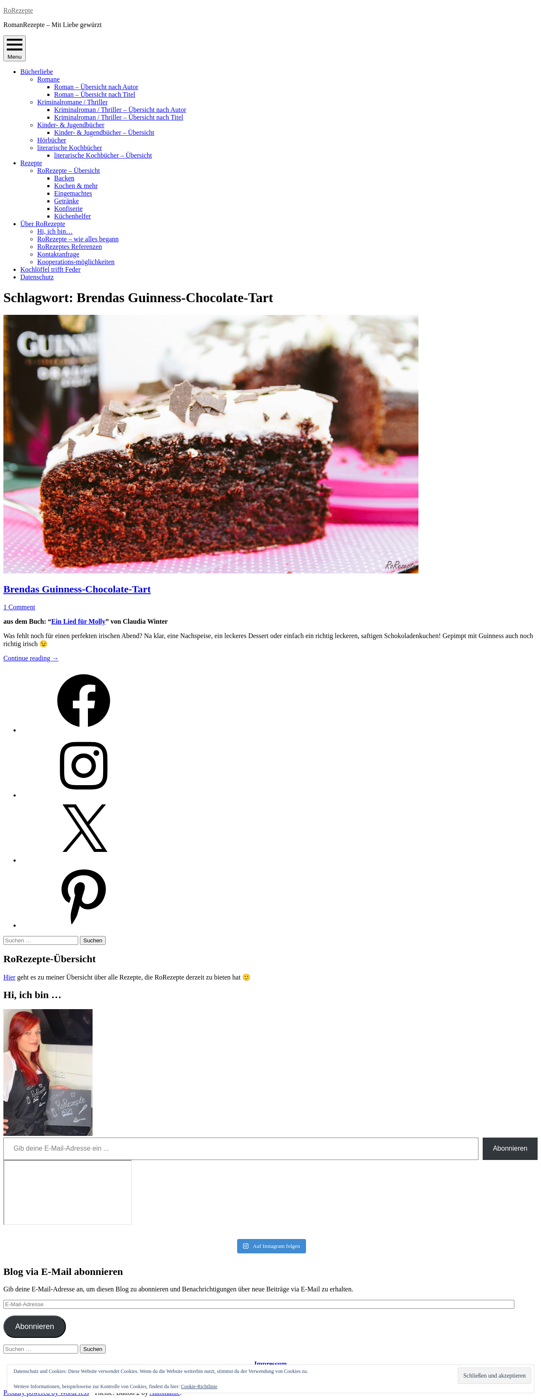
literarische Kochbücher (69, 147)
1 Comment (19, 607)
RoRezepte (18, 10)
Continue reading (31, 658)
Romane (48, 79)
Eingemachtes (73, 193)
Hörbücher (51, 140)
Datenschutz (37, 277)
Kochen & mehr (76, 185)
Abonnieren (510, 1148)
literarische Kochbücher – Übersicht (103, 155)
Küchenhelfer (72, 216)
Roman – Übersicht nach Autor (96, 86)
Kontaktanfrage (58, 254)
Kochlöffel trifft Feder (50, 269)
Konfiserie (68, 208)
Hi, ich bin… (55, 231)
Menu (14, 48)
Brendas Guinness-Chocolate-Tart (77, 589)
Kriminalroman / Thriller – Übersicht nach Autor (120, 109)
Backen (64, 178)
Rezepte (31, 162)
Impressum (270, 1363)
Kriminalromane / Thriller (72, 102)
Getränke (66, 201)
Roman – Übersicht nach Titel (94, 94)
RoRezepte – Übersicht (68, 170)
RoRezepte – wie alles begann (78, 239)
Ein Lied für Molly (78, 621)
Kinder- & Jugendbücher (70, 124)
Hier (9, 977)
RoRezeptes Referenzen (69, 246)
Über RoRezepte (42, 223)
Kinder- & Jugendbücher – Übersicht (104, 132)
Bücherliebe (36, 71)
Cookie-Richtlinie (199, 1386)
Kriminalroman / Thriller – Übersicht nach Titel (118, 117)
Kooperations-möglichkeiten (76, 261)
